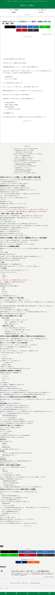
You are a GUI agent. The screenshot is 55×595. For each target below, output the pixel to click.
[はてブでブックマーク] (23, 27)
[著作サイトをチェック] (26, 559)
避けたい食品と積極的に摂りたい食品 (23, 156)
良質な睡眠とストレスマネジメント (23, 164)
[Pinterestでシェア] (40, 27)
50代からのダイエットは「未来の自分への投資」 (25, 170)
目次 (26, 142)
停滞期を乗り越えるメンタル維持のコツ (24, 166)
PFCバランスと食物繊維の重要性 (22, 152)
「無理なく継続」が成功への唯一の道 (23, 148)
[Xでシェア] (6, 27)
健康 (1, 543)
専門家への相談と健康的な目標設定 (23, 168)
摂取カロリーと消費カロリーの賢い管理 (24, 154)
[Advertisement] (27, 42)
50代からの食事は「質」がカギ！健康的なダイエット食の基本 (28, 150)
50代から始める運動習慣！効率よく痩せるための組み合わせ (27, 157)
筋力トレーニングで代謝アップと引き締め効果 (25, 159)
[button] (49, 27)
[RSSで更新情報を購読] (29, 559)
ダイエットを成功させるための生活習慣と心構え (25, 163)
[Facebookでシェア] (15, 27)
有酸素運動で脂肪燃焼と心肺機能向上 (23, 161)
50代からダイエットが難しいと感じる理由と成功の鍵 (26, 145)
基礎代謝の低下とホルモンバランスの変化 (24, 147)
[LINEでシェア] (32, 27)
